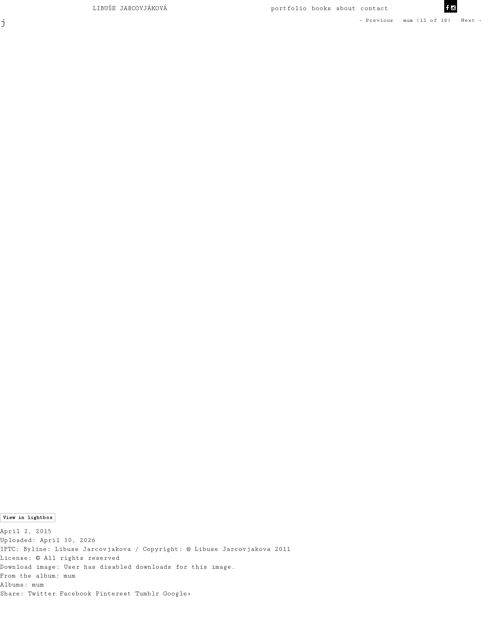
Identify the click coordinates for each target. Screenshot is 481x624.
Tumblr (147, 593)
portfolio (289, 8)
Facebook (75, 593)
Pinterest (113, 593)
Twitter (42, 593)
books (321, 8)
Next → (471, 20)
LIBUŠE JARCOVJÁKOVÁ (130, 8)
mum (408, 20)
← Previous (376, 20)
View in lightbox (27, 518)
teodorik (287, 620)
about (346, 8)
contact (374, 8)
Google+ (177, 593)
